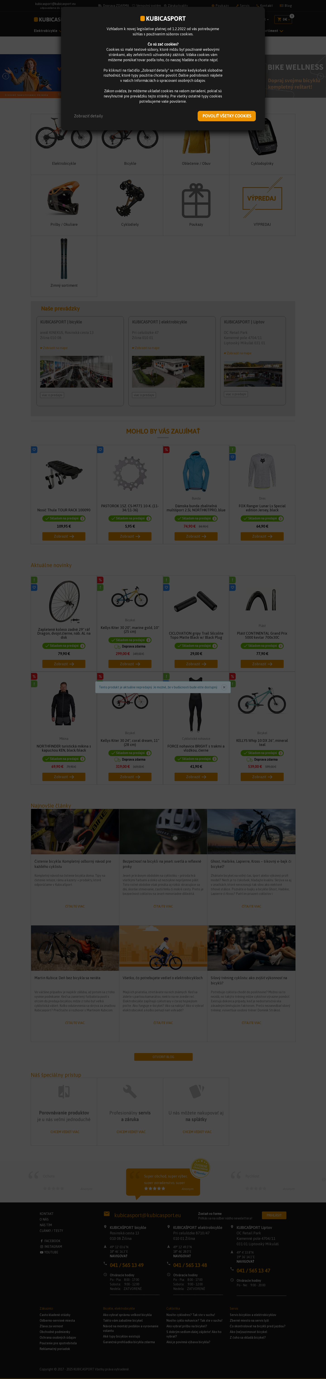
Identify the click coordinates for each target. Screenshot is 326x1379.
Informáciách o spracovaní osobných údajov (169, 80)
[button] (88, 116)
